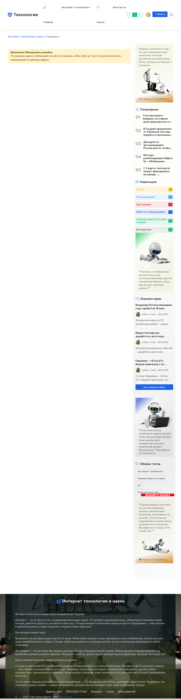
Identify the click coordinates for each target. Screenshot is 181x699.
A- (130, 15)
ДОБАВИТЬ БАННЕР (157, 495)
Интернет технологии (75, 7)
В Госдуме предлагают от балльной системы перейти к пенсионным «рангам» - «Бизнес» (157, 132)
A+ (140, 15)
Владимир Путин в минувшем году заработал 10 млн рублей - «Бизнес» (154, 307)
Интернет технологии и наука (25, 36)
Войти (160, 14)
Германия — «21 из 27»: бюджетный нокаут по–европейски (150, 362)
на (139, 485)
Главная (48, 15)
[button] (170, 14)
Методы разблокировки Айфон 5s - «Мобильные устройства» (157, 158)
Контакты (119, 7)
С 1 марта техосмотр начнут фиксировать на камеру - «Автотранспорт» (156, 171)
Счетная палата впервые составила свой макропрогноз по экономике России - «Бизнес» (157, 118)
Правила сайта (54, 692)
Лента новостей (126, 692)
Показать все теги (148, 492)
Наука (100, 15)
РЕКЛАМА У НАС (76, 692)
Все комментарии (154, 387)
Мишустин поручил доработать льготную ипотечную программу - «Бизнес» (150, 334)
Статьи (110, 692)
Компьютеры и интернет (152, 478)
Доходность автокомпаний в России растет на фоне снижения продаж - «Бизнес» (158, 145)
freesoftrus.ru (66, 697)
